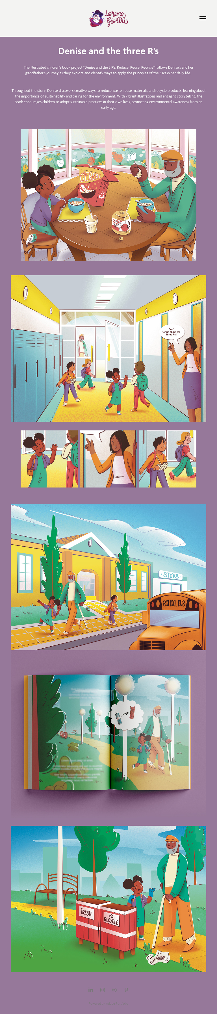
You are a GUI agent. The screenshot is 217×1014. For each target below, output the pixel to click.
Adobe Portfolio (117, 1004)
